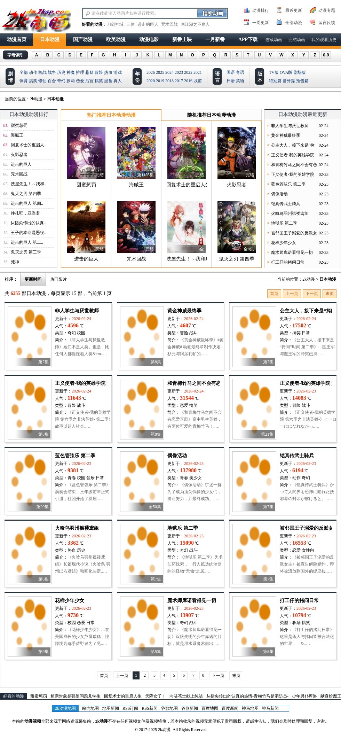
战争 (52, 72)
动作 (33, 72)
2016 (188, 80)
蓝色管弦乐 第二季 (288, 184)
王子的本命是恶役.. (28, 232)
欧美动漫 (116, 39)
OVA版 (286, 72)
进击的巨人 (147, 24)
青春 (72, 477)
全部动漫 (293, 22)
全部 (23, 72)
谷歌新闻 (189, 708)
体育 (23, 80)
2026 (150, 72)
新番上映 (182, 39)
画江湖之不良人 (195, 24)
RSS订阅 (130, 708)
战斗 (193, 332)
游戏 (117, 72)
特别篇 (275, 80)
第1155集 (145, 174)
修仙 (42, 80)
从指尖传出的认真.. (28, 222)
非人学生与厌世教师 (290, 125)
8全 (201, 249)
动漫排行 (260, 10)
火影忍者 (19, 154)
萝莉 (70, 80)
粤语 (240, 72)
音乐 (90, 477)
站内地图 (90, 708)
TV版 (274, 72)
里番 (108, 80)
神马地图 (250, 708)
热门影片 (58, 279)
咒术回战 (169, 24)
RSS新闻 (149, 708)
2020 (150, 80)
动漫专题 (326, 10)
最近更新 (293, 10)
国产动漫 (83, 39)
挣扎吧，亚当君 (25, 213)
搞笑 (33, 80)
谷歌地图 (169, 708)
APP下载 (247, 39)
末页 (329, 293)
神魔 (70, 72)
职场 (296, 622)
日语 (231, 80)
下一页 (312, 293)
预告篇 (302, 80)
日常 (306, 332)
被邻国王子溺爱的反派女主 (309, 528)
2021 (197, 72)
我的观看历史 (323, 39)
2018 (169, 80)
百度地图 (209, 708)
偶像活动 (279, 194)
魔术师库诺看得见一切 (292, 252)
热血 (108, 72)
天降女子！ (155, 696)
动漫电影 (149, 39)
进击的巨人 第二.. (27, 242)
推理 (80, 72)
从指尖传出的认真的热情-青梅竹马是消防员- (247, 696)
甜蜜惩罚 (19, 125)
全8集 (249, 249)
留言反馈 (326, 22)
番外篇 (289, 80)
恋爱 (80, 80)
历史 (61, 72)
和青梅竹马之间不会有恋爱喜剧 (201, 383)
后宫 (89, 80)
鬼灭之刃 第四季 (26, 193)
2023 (179, 72)
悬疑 (89, 72)
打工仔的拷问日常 (287, 262)
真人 (117, 80)
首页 (274, 293)
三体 (130, 24)
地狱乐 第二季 (284, 223)
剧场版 (299, 72)
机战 (42, 72)
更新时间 (33, 279)
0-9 (326, 55)
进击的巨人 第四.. (27, 203)
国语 (231, 72)
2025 (160, 72)
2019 (160, 80)
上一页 (292, 293)
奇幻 (61, 80)
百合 (52, 80)
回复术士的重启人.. (28, 144)
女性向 (308, 550)
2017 (179, 80)
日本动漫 (50, 39)
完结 (99, 174)
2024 (169, 72)
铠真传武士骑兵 (285, 203)
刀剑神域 (115, 24)
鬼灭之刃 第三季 (26, 252)
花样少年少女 (283, 242)
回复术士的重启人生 (188, 184)
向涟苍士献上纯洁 (186, 696)
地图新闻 (110, 708)
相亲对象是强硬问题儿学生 (75, 696)
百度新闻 (230, 708)
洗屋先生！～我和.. (28, 183)
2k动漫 (36, 98)
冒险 (99, 72)
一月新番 (215, 39)
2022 (188, 72)
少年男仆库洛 (304, 696)
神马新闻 (270, 708)
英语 (240, 80)
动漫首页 (16, 39)
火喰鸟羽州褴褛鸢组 (290, 213)
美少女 (195, 477)
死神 (15, 261)
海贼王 (17, 135)
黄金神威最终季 (285, 135)
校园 (81, 332)
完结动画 (296, 39)
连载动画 (273, 39)
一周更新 (260, 22)
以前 (197, 80)
